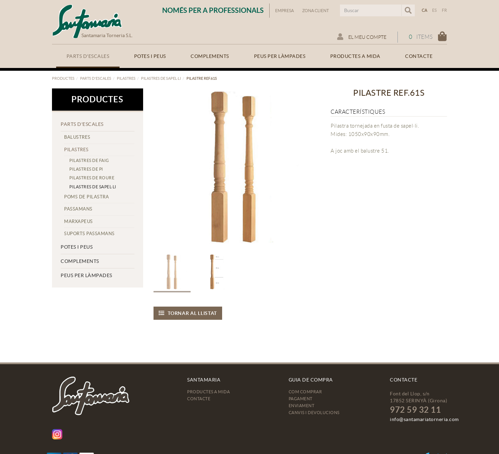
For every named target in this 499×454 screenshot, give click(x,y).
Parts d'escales (95, 78)
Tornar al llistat (188, 313)
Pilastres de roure (91, 177)
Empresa (284, 10)
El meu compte (361, 36)
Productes (63, 78)
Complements (80, 261)
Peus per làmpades (86, 275)
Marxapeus (78, 221)
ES (434, 10)
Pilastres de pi (86, 169)
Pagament (301, 398)
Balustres (77, 137)
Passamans (78, 209)
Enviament (302, 405)
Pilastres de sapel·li (161, 78)
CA (425, 10)
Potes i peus (77, 247)
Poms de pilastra (86, 196)
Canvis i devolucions (314, 412)
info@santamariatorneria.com (424, 419)
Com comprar (305, 391)
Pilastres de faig (89, 160)
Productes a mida (208, 391)
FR (444, 10)
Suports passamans (89, 233)
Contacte (198, 398)
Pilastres (126, 78)
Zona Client (315, 10)
